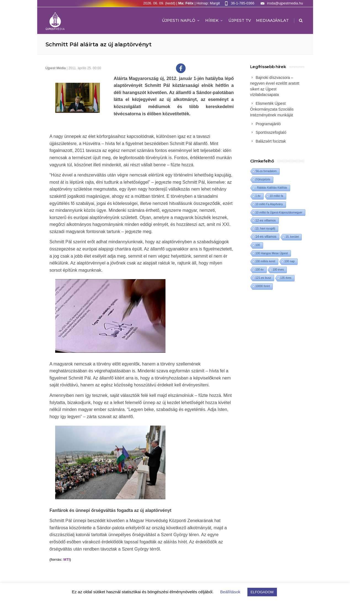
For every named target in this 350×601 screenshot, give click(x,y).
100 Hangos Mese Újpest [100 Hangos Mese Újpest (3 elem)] (271, 253)
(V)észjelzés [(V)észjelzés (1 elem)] (262, 179)
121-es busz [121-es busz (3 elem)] (263, 277)
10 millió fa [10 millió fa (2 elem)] (276, 195)
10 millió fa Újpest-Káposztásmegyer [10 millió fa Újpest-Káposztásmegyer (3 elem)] (279, 212)
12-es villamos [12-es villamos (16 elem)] (265, 220)
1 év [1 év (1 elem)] (258, 195)
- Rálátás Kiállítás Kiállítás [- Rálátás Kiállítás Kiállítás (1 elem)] (271, 187)
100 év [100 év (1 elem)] (259, 269)
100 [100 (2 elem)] (257, 245)
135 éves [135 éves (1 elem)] (286, 277)
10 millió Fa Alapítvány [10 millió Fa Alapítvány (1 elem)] (269, 204)
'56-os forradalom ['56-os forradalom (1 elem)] (266, 171)
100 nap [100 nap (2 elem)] (289, 261)
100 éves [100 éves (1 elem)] (278, 269)
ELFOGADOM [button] (262, 592)
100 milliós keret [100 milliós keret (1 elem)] (265, 261)
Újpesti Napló (181, 20)
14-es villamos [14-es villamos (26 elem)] (266, 237)
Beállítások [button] (230, 591)
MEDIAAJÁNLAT (272, 20)
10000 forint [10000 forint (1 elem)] (262, 286)
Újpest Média (56, 68)
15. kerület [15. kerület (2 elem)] (292, 236)
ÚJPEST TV (239, 20)
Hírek (214, 20)
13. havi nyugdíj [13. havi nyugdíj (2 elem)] (265, 228)
